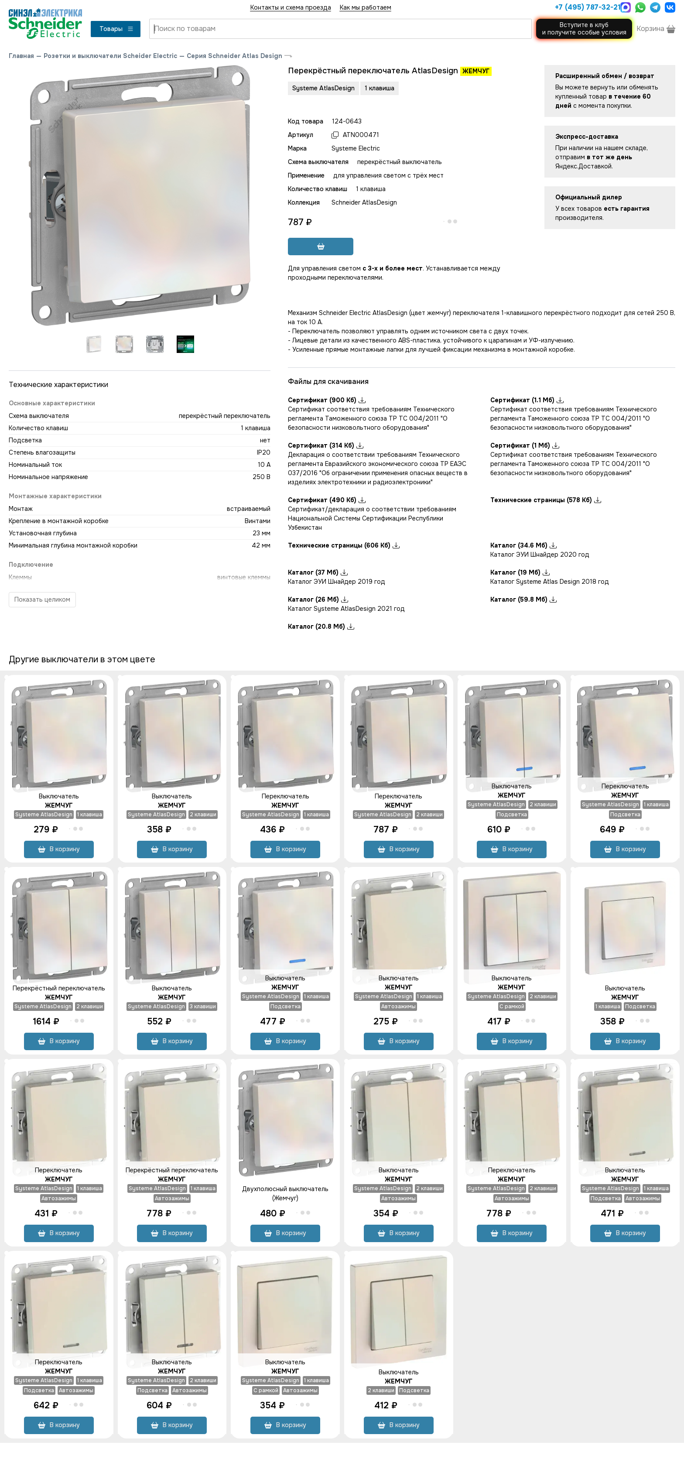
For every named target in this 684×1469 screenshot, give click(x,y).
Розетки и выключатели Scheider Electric (110, 56)
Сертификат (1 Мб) (524, 445)
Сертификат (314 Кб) (325, 445)
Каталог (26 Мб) (318, 599)
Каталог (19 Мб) (520, 572)
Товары (116, 29)
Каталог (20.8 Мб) (321, 626)
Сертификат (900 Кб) (327, 400)
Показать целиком (42, 599)
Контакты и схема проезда (290, 7)
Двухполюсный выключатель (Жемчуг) (285, 1193)
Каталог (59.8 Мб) (523, 599)
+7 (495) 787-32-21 (585, 7)
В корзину (59, 849)
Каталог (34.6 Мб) (523, 545)
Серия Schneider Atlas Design (234, 56)
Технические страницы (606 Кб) (344, 545)
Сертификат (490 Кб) (327, 500)
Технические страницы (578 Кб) (545, 500)
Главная (21, 56)
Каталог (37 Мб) (318, 572)
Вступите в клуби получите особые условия (584, 28)
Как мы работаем (365, 7)
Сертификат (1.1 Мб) (527, 400)
